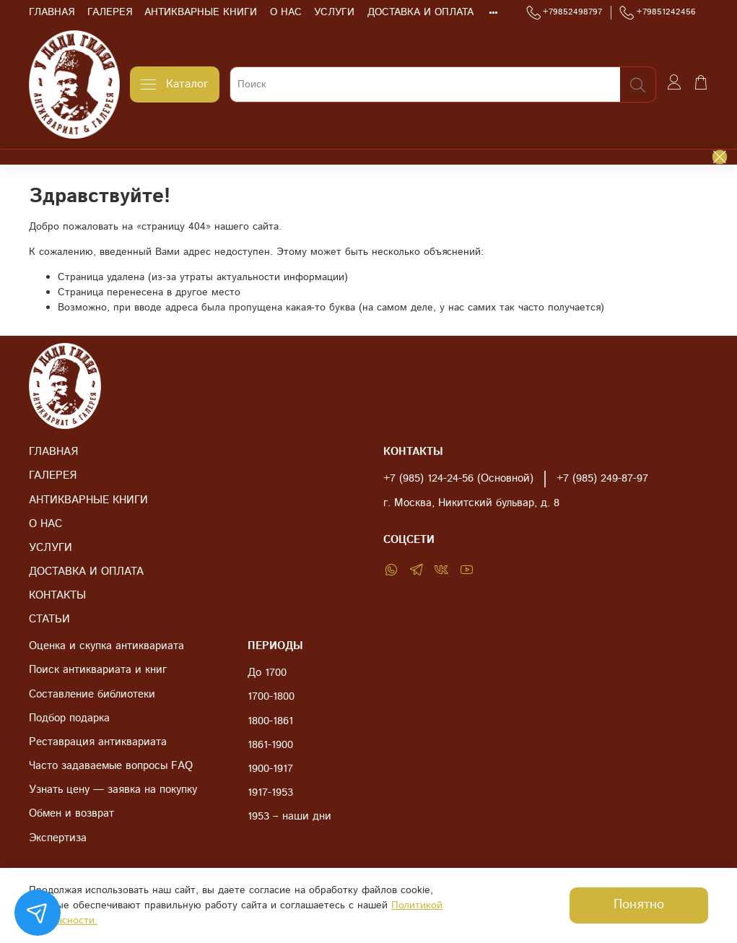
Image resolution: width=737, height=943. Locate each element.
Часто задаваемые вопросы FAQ (111, 766)
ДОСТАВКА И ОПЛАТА (420, 12)
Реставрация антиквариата (98, 742)
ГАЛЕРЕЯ (109, 12)
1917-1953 (270, 793)
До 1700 (267, 673)
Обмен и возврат (71, 814)
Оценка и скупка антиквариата (106, 646)
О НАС (286, 12)
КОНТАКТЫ (57, 596)
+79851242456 (657, 12)
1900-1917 (270, 769)
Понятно (639, 904)
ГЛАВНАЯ (51, 12)
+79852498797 (564, 12)
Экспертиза (58, 838)
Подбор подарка (69, 718)
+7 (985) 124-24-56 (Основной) (458, 479)
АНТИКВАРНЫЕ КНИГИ (200, 12)
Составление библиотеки (92, 695)
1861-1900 (270, 745)
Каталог (175, 84)
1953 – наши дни (289, 817)
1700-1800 (271, 697)
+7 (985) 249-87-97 (602, 479)
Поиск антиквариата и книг (98, 670)
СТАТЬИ (49, 619)
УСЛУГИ (334, 12)
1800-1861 (270, 721)
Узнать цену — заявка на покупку (113, 790)
